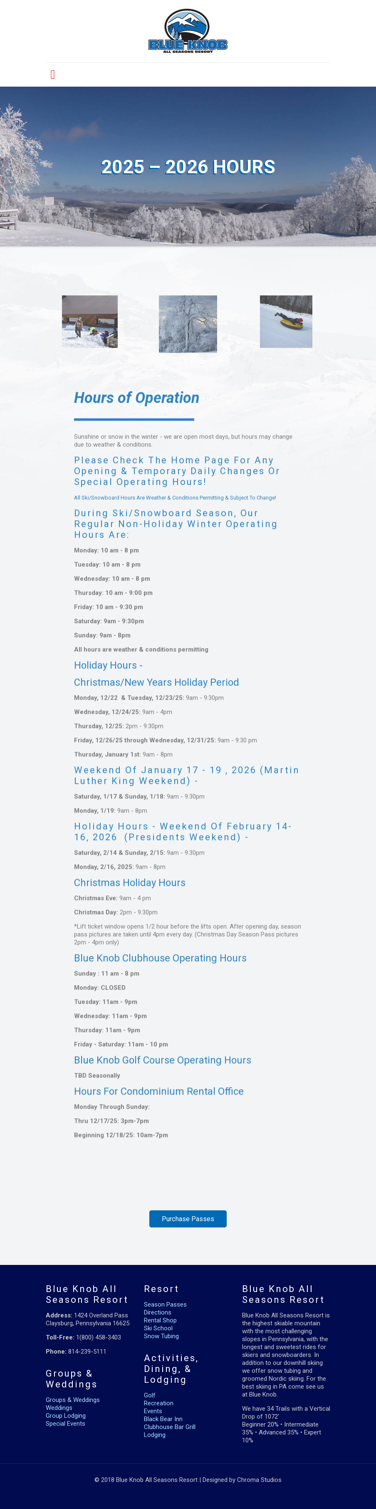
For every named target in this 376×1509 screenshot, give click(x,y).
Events (153, 1411)
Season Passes (165, 1304)
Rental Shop (160, 1320)
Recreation (158, 1403)
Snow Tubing (161, 1336)
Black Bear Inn (163, 1419)
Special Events (65, 1423)
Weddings (59, 1408)
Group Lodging (66, 1415)
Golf (150, 1395)
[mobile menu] (53, 74)
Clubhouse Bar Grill (169, 1427)
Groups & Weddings (73, 1400)
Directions (157, 1312)
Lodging (155, 1435)
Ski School (158, 1328)
